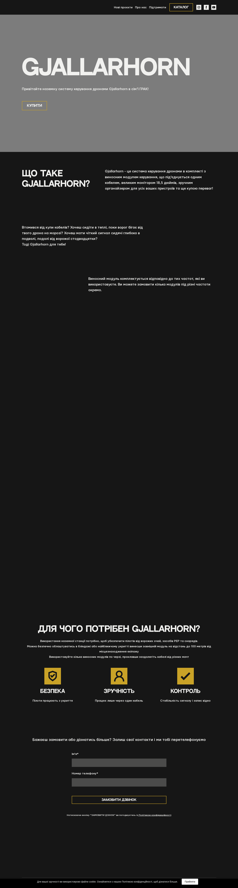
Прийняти (190, 881)
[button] (181, 7)
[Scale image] (86, 538)
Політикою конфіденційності (154, 815)
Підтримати (157, 7)
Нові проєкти (123, 7)
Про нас (141, 7)
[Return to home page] (34, 7)
